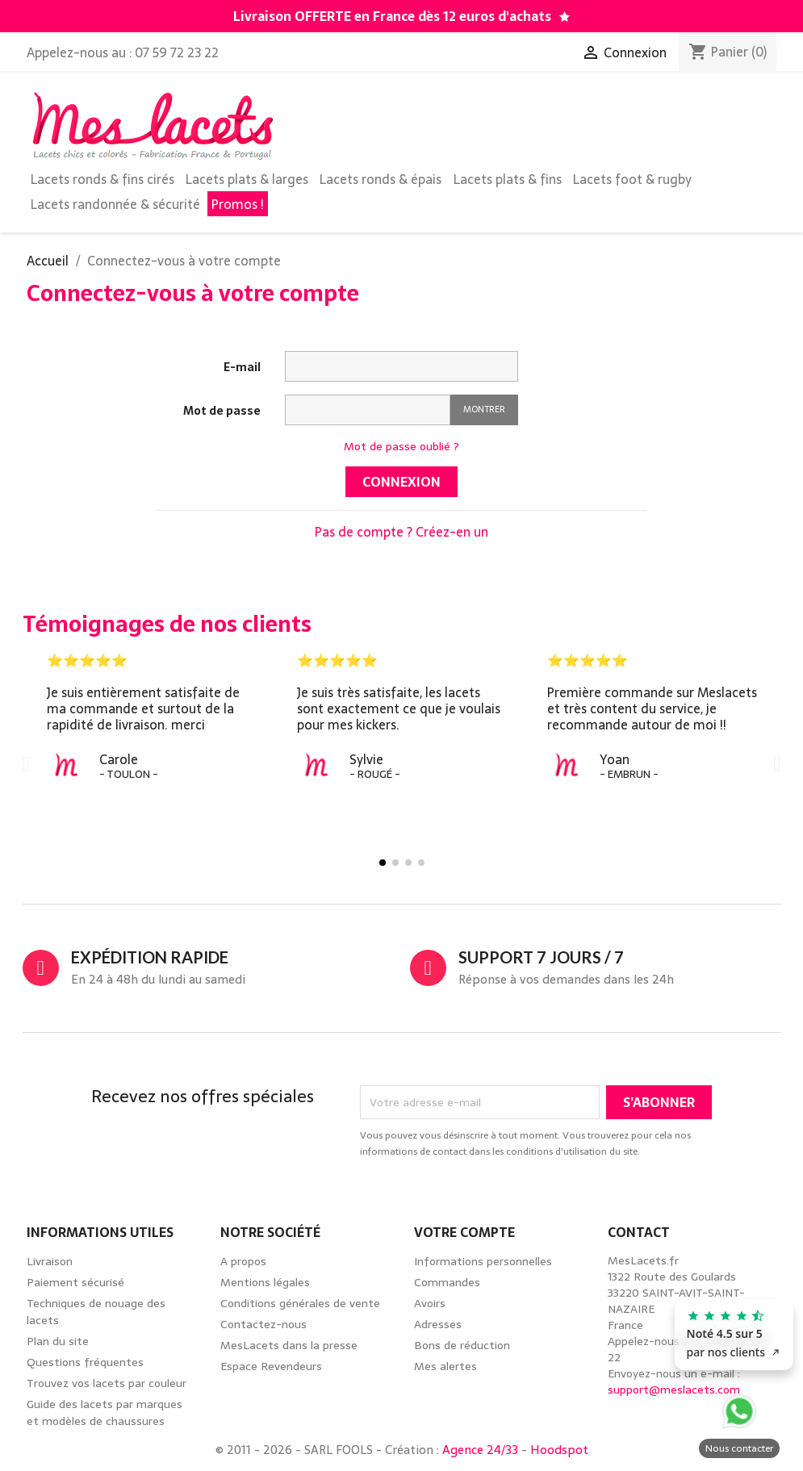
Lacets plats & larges (247, 179)
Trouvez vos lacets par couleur (106, 1383)
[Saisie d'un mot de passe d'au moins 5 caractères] (367, 410)
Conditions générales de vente (300, 1303)
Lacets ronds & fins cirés (102, 179)
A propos (243, 1261)
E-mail (242, 366)
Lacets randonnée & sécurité (115, 204)
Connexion (401, 481)
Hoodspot (559, 1450)
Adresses (438, 1324)
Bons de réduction (462, 1345)
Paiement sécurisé (75, 1282)
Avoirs (429, 1303)
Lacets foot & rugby (632, 179)
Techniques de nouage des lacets (96, 1311)
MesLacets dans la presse (289, 1345)
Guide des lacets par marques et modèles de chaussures (104, 1412)
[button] (26, 764)
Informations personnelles (483, 1261)
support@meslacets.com (674, 1389)
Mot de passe (222, 410)
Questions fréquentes (85, 1362)
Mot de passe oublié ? (401, 446)
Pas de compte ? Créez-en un (401, 531)
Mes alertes (445, 1366)
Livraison (50, 1261)
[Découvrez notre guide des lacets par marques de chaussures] (564, 17)
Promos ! (237, 204)
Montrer (484, 409)
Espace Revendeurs (271, 1366)
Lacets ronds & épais (380, 179)
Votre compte (464, 1232)
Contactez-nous (263, 1324)
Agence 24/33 (480, 1450)
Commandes (447, 1282)
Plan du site (58, 1341)
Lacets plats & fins (508, 179)
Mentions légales (265, 1282)
